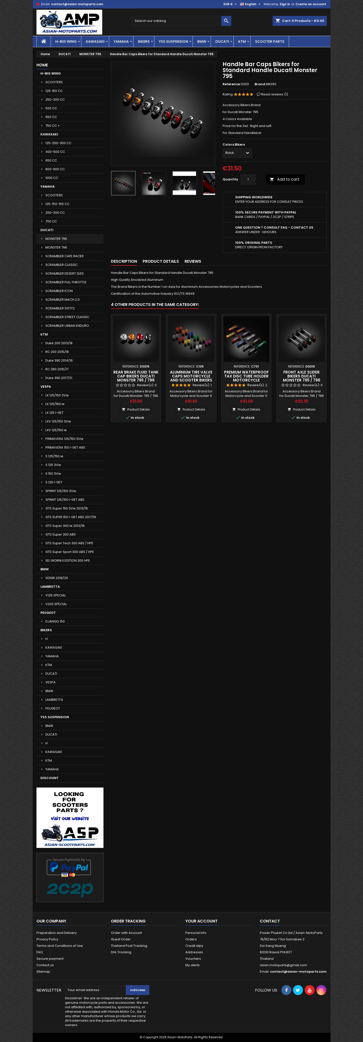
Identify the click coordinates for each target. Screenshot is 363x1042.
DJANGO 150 (55, 621)
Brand (260, 84)
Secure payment (50, 958)
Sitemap (43, 971)
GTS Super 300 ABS (60, 534)
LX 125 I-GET (54, 412)
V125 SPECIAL (55, 595)
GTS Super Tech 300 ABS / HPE (69, 543)
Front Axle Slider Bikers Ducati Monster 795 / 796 (301, 376)
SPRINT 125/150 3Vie (60, 491)
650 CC (51, 117)
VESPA (45, 386)
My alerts (192, 965)
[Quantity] (248, 179)
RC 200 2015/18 (57, 351)
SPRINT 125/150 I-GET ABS (64, 499)
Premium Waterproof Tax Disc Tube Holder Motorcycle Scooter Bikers (246, 378)
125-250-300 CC (58, 143)
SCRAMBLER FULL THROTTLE (66, 282)
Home (42, 65)
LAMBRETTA (50, 586)
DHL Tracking (121, 952)
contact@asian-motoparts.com (77, 4)
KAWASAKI (95, 41)
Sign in (285, 4)
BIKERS (144, 41)
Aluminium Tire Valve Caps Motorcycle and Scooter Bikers (191, 376)
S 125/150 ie (54, 456)
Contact (270, 921)
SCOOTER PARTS (269, 41)
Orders (191, 939)
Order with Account (126, 932)
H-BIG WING (66, 41)
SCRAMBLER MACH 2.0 (62, 299)
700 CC (51, 221)
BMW (201, 41)
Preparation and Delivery (56, 932)
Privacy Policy (47, 939)
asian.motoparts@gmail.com (283, 965)
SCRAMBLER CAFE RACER (64, 256)
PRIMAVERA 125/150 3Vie (64, 438)
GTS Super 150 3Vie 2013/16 (66, 508)
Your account (201, 921)
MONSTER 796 (56, 247)
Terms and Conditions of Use (59, 945)
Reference (231, 84)
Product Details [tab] (161, 261)
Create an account (311, 4)
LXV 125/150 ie (56, 430)
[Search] (181, 21)
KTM (242, 41)
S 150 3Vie (53, 473)
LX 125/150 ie (55, 404)
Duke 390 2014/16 (59, 360)
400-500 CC (55, 151)
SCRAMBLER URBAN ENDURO (67, 325)
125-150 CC (54, 90)
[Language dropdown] (251, 4)
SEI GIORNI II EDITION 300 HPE (67, 560)
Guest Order (121, 939)
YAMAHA (121, 41)
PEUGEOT (48, 612)
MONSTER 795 (56, 238)
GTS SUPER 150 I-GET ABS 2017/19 (70, 517)
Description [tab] (124, 261)
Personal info (195, 932)
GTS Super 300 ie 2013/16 (65, 525)
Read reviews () (274, 94)
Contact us (45, 965)
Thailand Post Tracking (129, 945)
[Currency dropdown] (231, 4)
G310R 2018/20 (56, 578)
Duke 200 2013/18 (58, 343)
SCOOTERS (54, 82)
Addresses (194, 952)
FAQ (39, 952)
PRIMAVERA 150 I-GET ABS (65, 447)
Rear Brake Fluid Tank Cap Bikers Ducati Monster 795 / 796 (136, 376)
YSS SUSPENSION (173, 41)
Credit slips (194, 945)
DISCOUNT (49, 778)
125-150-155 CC (57, 204)
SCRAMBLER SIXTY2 (60, 308)
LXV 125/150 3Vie (58, 421)
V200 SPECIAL (56, 604)
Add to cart (284, 179)
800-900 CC (55, 169)
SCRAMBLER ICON (59, 291)
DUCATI (222, 41)
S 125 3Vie (53, 464)
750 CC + (52, 125)
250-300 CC (55, 99)
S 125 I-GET (53, 482)
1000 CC (51, 177)
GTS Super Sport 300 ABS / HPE (69, 551)
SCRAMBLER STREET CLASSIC (67, 317)
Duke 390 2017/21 (58, 377)
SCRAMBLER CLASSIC (61, 264)
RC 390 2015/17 (56, 369)
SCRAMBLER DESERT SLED (64, 273)
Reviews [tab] (193, 261)
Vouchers (193, 958)
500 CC (51, 108)
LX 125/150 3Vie (57, 395)
